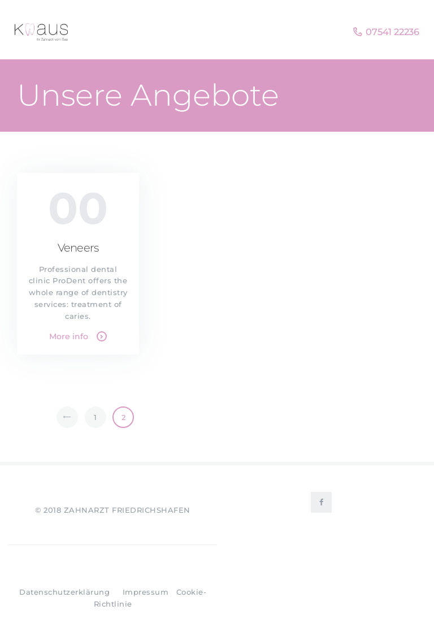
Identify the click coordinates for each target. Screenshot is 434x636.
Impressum (146, 591)
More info (68, 336)
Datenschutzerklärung (64, 591)
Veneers (78, 247)
